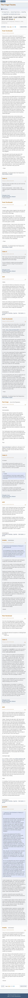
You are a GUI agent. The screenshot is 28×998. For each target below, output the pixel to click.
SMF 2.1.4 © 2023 (10, 996)
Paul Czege (5, 402)
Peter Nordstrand (7, 615)
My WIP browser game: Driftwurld (8, 196)
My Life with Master (6, 447)
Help (8, 994)
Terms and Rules (13, 994)
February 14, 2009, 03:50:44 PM (8, 504)
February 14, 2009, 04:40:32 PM (8, 542)
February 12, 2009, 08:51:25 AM (8, 204)
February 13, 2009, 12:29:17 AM (8, 253)
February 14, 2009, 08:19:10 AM (8, 457)
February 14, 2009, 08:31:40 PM (8, 618)
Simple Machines (17, 996)
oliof (3, 276)
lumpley (4, 540)
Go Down (3, 26)
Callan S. (4, 178)
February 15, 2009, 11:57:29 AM (8, 809)
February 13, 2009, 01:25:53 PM (8, 279)
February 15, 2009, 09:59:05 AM (8, 709)
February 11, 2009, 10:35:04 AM (8, 33)
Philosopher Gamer (6, 195)
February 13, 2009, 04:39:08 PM (8, 321)
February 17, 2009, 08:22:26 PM (8, 929)
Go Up (2, 986)
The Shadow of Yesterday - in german (9, 313)
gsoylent (4, 806)
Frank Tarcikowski (7, 31)
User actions (23, 26)
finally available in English (7, 174)
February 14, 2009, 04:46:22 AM (8, 404)
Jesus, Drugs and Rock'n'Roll (12, 329)
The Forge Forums (8, 5)
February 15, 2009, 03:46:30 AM (8, 641)
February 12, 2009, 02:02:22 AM (8, 180)
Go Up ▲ (18, 994)
